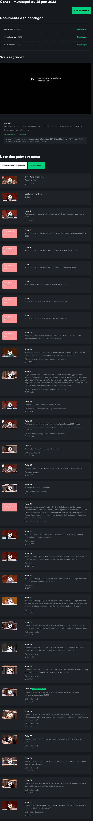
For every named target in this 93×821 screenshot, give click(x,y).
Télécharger (82, 29)
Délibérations (9, 45)
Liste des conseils (81, 10)
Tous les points (36, 165)
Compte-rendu (10, 37)
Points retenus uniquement (13, 165)
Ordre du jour (9, 29)
